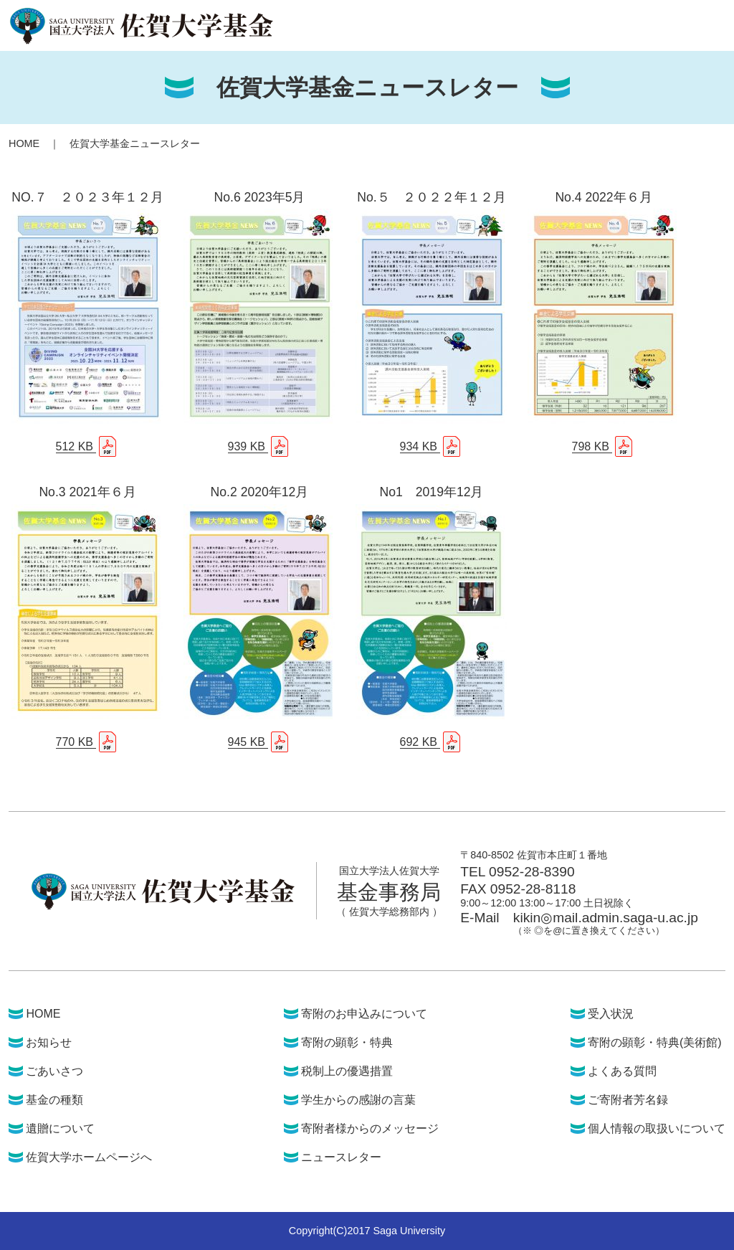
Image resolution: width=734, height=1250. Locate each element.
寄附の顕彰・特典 (347, 1042)
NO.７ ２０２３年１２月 (87, 197)
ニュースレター (341, 1157)
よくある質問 (622, 1071)
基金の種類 (54, 1100)
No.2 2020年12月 (260, 492)
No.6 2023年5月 (259, 197)
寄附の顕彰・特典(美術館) (655, 1042)
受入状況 (611, 1014)
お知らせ (49, 1042)
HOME (24, 143)
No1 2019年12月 (432, 492)
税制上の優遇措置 (347, 1071)
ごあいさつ (54, 1071)
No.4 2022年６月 (603, 197)
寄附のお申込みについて (364, 1014)
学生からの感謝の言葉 (358, 1100)
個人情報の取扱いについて (656, 1128)
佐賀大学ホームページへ (89, 1157)
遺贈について (60, 1128)
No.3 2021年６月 (87, 492)
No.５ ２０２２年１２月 (431, 197)
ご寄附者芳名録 (628, 1100)
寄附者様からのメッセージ (370, 1128)
